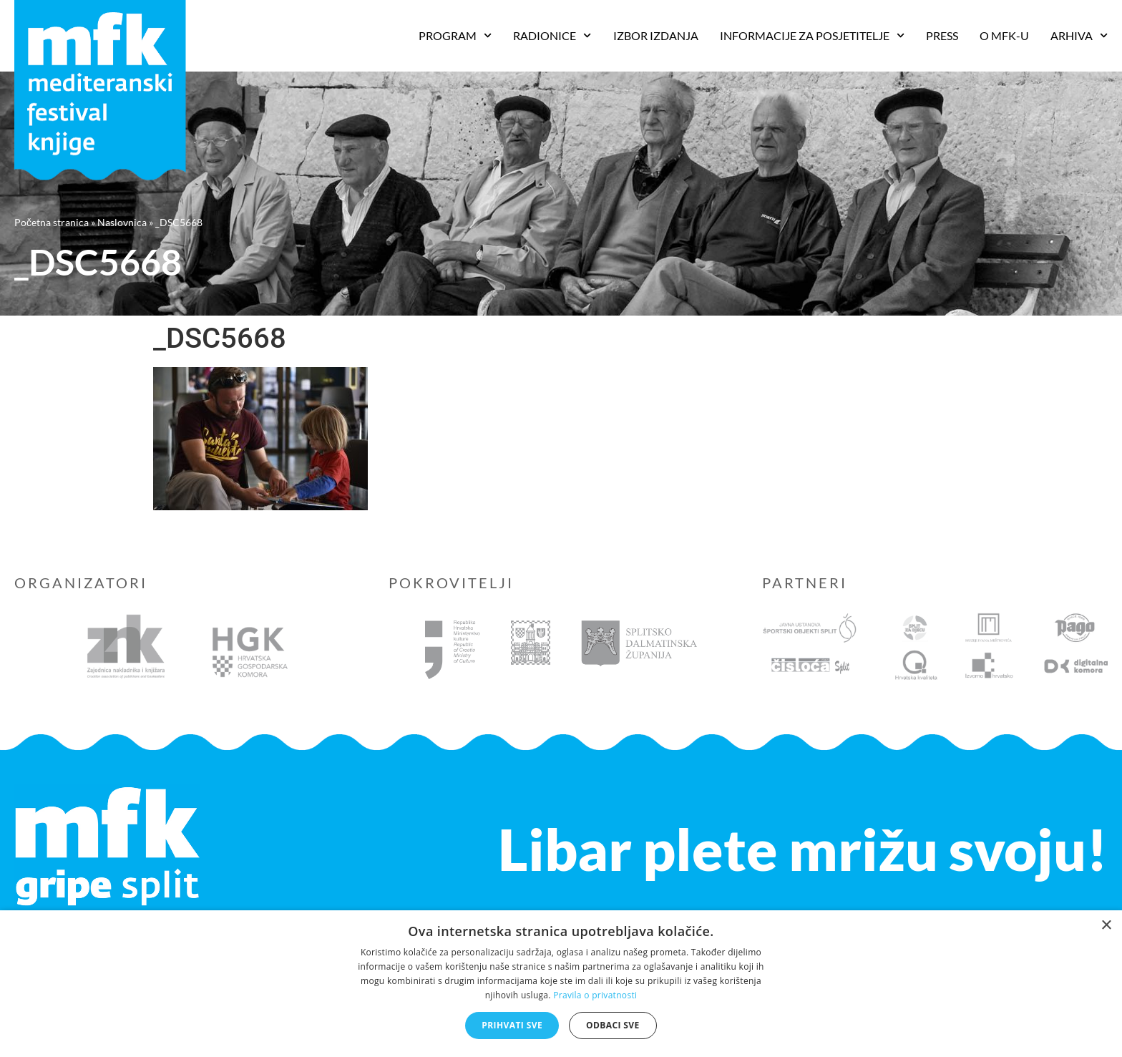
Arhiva (1079, 35)
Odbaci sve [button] (613, 1025)
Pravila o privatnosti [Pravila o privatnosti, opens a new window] (595, 995)
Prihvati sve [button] (512, 1025)
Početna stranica (51, 222)
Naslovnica (122, 222)
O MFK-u (1004, 35)
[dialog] (561, 983)
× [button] (1106, 925)
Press (942, 35)
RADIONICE (552, 35)
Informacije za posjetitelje (812, 35)
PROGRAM (455, 35)
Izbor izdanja (655, 35)
